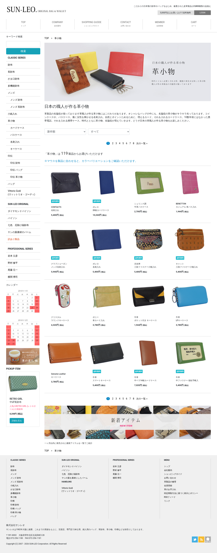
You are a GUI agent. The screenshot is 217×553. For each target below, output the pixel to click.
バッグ (11, 184)
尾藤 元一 (13, 269)
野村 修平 (13, 262)
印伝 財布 (15, 163)
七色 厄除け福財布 (18, 225)
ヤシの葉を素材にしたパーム (75, 478)
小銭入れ (12, 113)
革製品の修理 (170, 482)
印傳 (12, 501)
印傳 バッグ (15, 508)
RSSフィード (170, 497)
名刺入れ (15, 142)
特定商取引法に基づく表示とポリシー (181, 493)
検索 (23, 51)
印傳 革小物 (15, 512)
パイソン (12, 218)
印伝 (10, 156)
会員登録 (168, 485)
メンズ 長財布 (17, 106)
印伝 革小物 (16, 177)
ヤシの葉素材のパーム (19, 232)
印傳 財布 (14, 505)
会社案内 (168, 470)
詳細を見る (17, 421)
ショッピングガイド (173, 474)
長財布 (11, 71)
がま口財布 (13, 78)
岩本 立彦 (13, 255)
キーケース (16, 149)
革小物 (11, 120)
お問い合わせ (170, 478)
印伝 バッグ (16, 170)
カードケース (17, 127)
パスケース (16, 134)
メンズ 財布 (16, 99)
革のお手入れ (170, 489)
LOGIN (202, 13)
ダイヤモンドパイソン (19, 211)
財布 (10, 64)
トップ (167, 466)
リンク (167, 501)
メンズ (11, 92)
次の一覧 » (141, 143)
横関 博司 (13, 276)
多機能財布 (13, 85)
